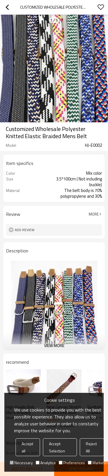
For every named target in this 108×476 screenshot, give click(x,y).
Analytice (46, 463)
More (94, 214)
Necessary (21, 463)
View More (54, 345)
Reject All (91, 447)
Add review (25, 230)
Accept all (27, 447)
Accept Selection (57, 447)
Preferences (72, 463)
